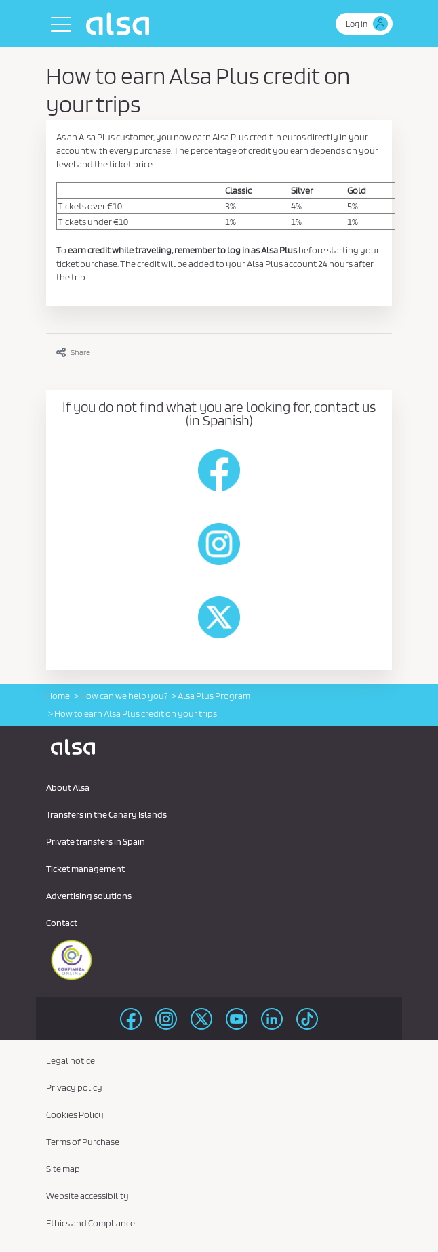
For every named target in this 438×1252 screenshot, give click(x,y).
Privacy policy (74, 1087)
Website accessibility (87, 1195)
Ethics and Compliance (90, 1222)
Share (73, 352)
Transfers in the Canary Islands (106, 814)
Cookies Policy (75, 1114)
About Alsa (67, 787)
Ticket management (85, 868)
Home (58, 695)
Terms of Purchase (82, 1141)
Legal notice (70, 1060)
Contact (61, 922)
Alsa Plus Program (214, 695)
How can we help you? (123, 695)
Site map (63, 1168)
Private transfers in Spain (95, 841)
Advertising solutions (89, 895)
